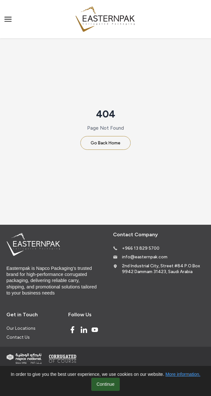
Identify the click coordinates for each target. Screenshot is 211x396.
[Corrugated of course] (63, 358)
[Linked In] (84, 330)
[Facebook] (72, 330)
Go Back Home (105, 142)
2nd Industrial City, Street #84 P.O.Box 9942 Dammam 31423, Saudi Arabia (161, 268)
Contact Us (17, 337)
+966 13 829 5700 (140, 248)
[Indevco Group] (24, 358)
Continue (105, 384)
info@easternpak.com (144, 256)
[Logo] (105, 19)
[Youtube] (95, 329)
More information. (183, 374)
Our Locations (20, 328)
